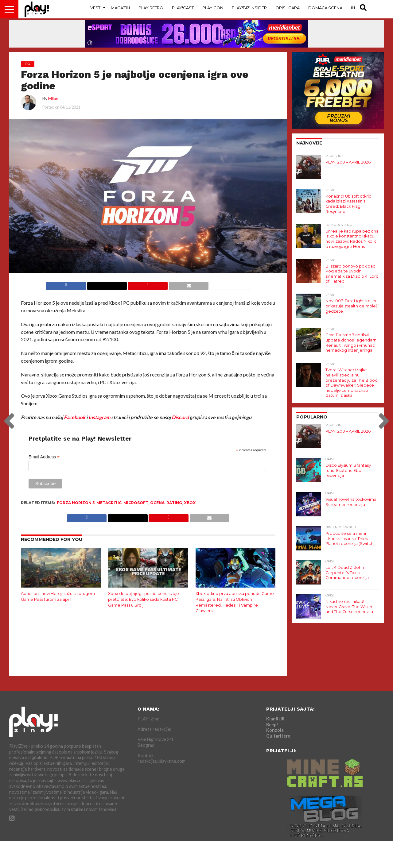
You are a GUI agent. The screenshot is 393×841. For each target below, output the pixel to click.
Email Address (44, 457)
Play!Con (212, 7)
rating (174, 502)
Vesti (95, 7)
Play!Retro (150, 7)
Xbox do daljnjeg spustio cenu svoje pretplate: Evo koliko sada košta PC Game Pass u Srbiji (143, 599)
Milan (53, 98)
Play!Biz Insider (249, 7)
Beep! (272, 724)
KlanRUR (275, 718)
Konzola (275, 730)
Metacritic (109, 502)
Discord (180, 417)
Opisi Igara (287, 7)
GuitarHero (278, 736)
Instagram (99, 417)
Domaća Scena (325, 7)
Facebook (74, 417)
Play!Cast (183, 7)
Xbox (190, 502)
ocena (157, 502)
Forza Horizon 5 (76, 502)
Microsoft (135, 502)
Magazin (120, 7)
